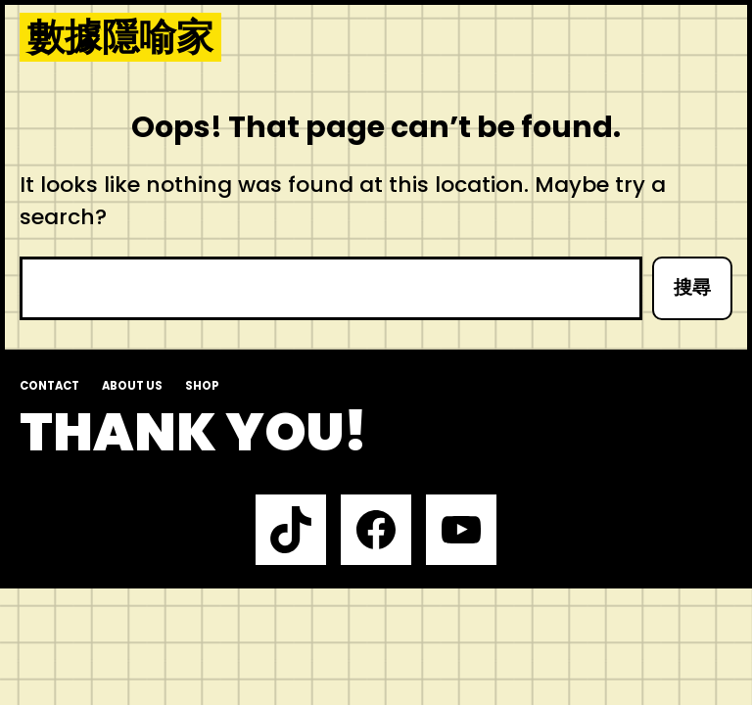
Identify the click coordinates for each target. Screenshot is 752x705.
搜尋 (692, 287)
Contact (49, 386)
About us (132, 386)
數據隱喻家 (120, 37)
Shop (202, 386)
